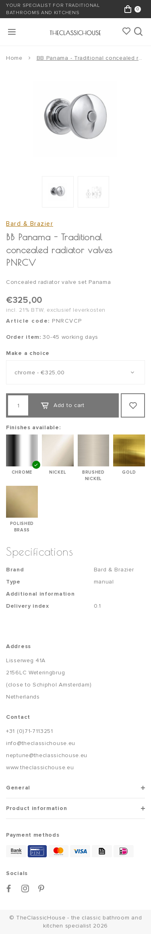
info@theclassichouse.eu (40, 743)
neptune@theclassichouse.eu (46, 755)
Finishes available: (33, 427)
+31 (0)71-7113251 (29, 731)
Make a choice (28, 353)
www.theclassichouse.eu (40, 767)
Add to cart (62, 405)
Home (14, 58)
